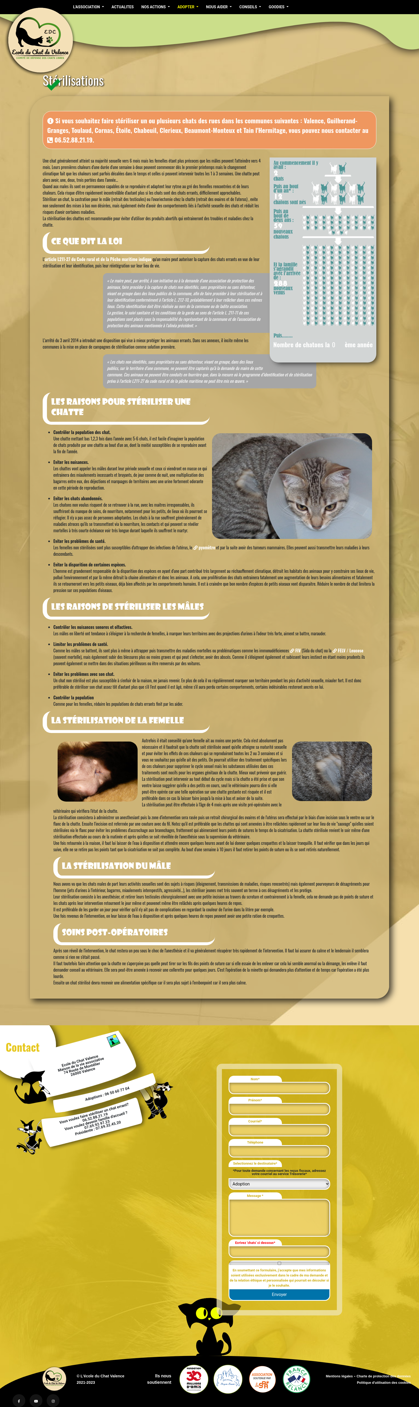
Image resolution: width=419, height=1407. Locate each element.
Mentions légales (339, 1376)
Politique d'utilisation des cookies (384, 1383)
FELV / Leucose (348, 650)
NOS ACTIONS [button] (154, 7)
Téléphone (255, 1142)
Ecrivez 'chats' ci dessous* (255, 1243)
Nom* (255, 1079)
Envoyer (279, 1294)
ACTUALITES (122, 7)
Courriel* (255, 1121)
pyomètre (204, 547)
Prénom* (255, 1100)
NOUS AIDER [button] (217, 7)
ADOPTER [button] (186, 7)
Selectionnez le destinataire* (255, 1163)
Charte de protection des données (384, 1376)
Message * (255, 1196)
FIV (295, 650)
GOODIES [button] (277, 7)
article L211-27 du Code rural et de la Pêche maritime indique (98, 259)
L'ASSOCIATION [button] (87, 7)
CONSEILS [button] (248, 7)
